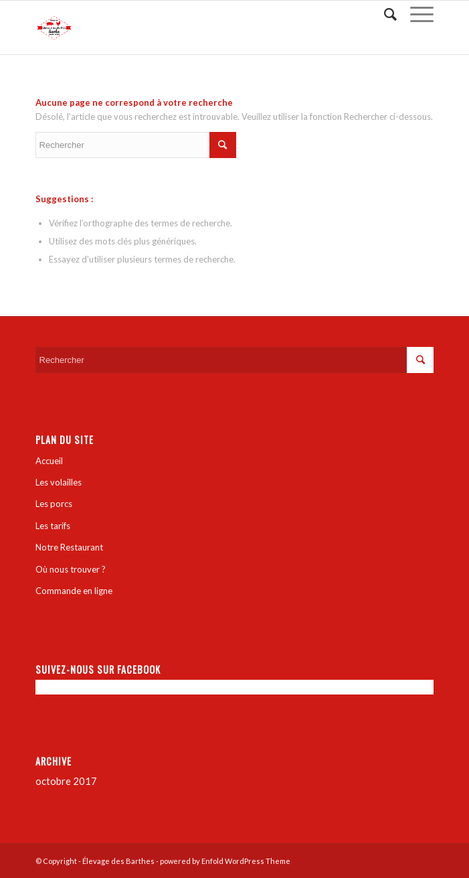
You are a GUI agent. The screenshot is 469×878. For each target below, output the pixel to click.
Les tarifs (52, 525)
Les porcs (53, 503)
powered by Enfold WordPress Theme (225, 861)
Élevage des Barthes (118, 861)
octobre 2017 (66, 781)
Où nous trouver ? (70, 569)
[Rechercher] (384, 14)
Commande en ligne (73, 590)
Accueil (49, 460)
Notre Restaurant (69, 547)
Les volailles (58, 482)
